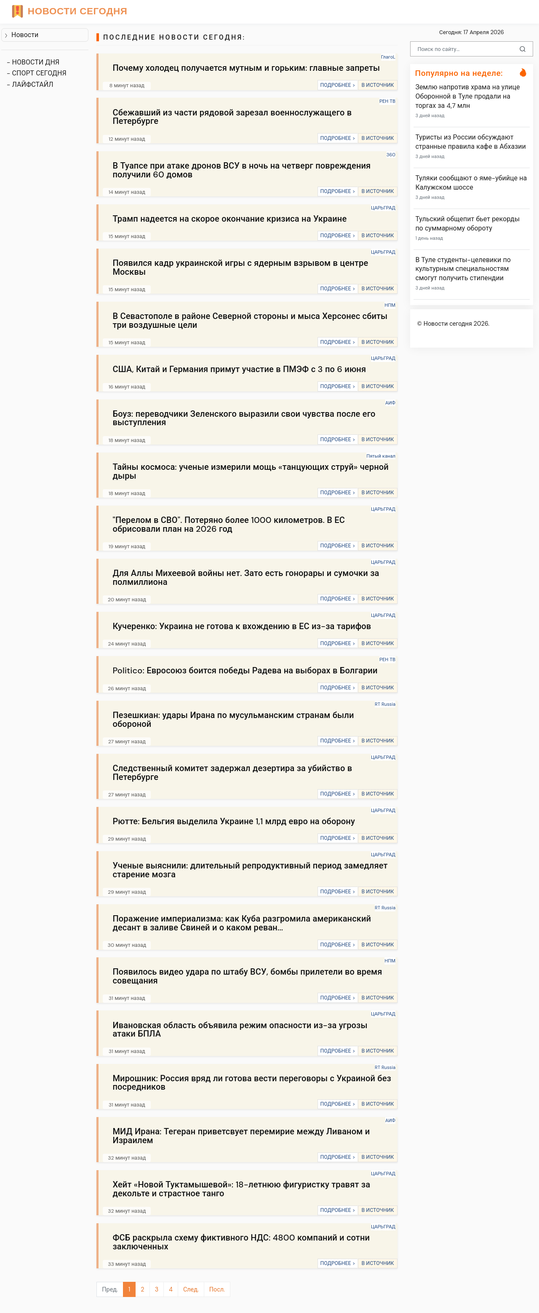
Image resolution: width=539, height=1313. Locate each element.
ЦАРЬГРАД (383, 208)
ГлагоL (388, 57)
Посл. (217, 1289)
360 (391, 155)
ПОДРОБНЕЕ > (337, 85)
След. (191, 1289)
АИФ (390, 403)
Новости (21, 34)
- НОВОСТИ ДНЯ (33, 62)
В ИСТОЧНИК (377, 85)
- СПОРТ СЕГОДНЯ (37, 73)
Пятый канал (380, 456)
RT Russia (385, 704)
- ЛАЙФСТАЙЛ (30, 84)
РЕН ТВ (387, 101)
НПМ (389, 305)
